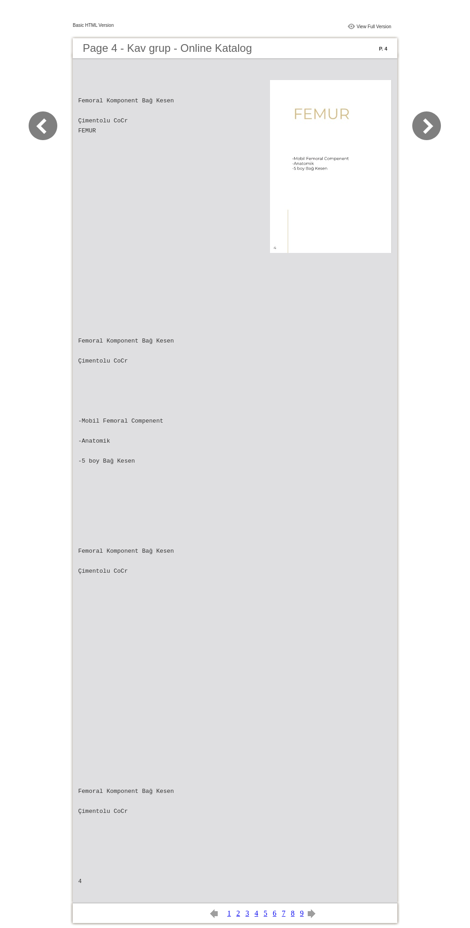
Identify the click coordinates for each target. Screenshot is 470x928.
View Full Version (373, 26)
